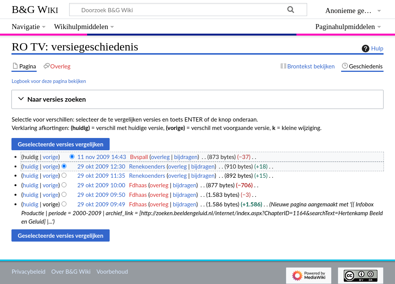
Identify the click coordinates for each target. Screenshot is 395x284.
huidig (31, 166)
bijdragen (186, 156)
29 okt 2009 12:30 (101, 166)
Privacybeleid (28, 271)
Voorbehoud (112, 271)
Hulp (372, 48)
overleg (160, 156)
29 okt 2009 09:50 (101, 194)
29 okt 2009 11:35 (101, 175)
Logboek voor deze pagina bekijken (48, 81)
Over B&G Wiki (71, 271)
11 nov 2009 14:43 (101, 156)
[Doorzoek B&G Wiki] (188, 9)
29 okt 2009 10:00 (101, 185)
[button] (197, 99)
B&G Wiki (34, 9)
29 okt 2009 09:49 (101, 204)
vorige (50, 156)
